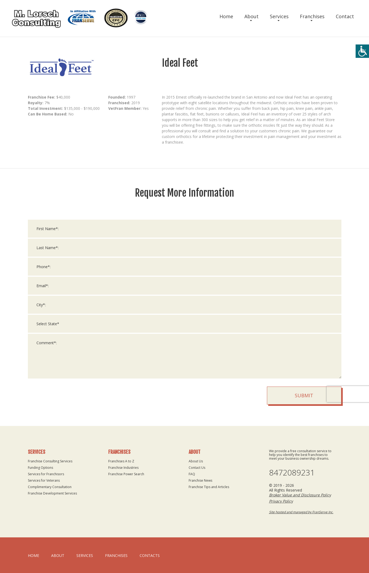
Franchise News (200, 480)
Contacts (150, 555)
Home (226, 16)
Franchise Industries (123, 467)
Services (279, 16)
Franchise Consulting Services (50, 461)
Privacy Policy (281, 501)
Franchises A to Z (121, 461)
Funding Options (40, 467)
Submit (304, 396)
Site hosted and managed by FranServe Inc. (301, 512)
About (251, 16)
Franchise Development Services (52, 493)
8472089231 (292, 473)
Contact (345, 16)
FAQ (192, 474)
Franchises (312, 16)
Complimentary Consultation (50, 487)
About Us (196, 461)
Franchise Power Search (126, 474)
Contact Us (197, 467)
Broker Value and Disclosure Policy (300, 494)
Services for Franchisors (46, 474)
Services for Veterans (44, 480)
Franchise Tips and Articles (209, 487)
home (33, 555)
